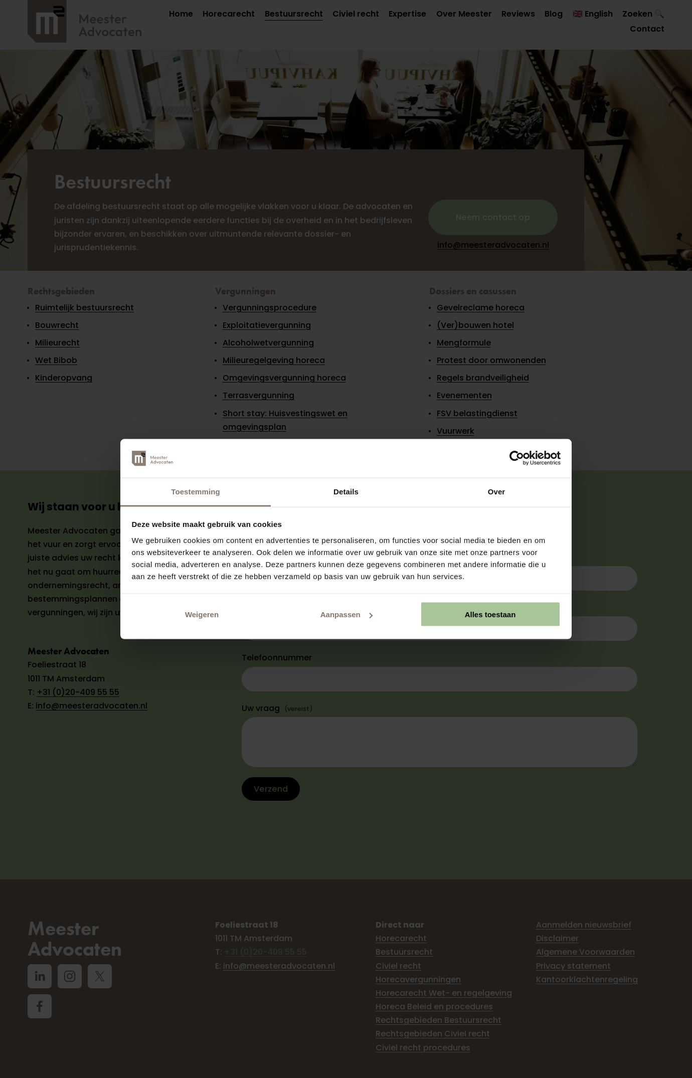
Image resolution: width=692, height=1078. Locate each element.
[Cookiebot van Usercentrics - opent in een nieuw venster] (517, 458)
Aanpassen (346, 614)
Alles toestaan (490, 614)
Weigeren (202, 614)
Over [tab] (496, 491)
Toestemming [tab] (195, 491)
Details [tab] (346, 491)
